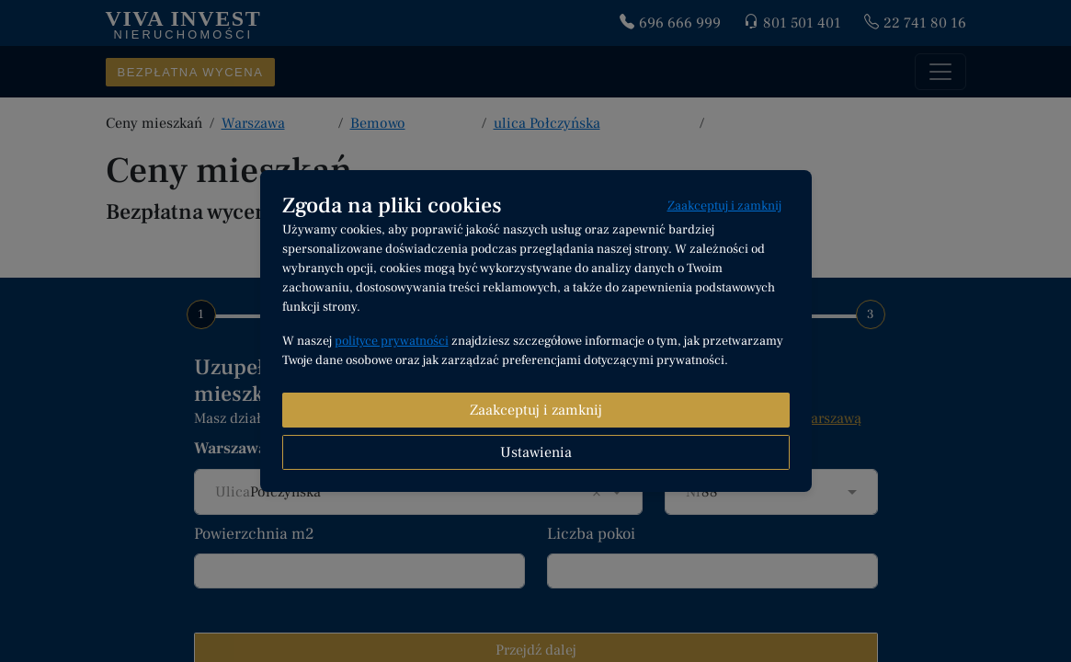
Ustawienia (536, 452)
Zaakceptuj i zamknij (724, 206)
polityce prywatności (392, 341)
